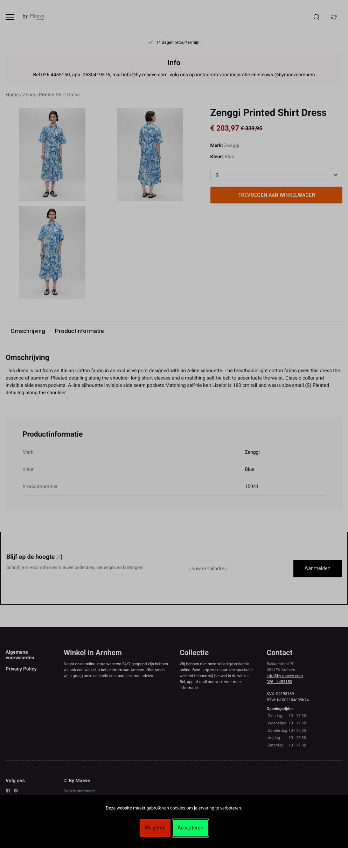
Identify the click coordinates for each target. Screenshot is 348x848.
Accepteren (190, 827)
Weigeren (155, 827)
